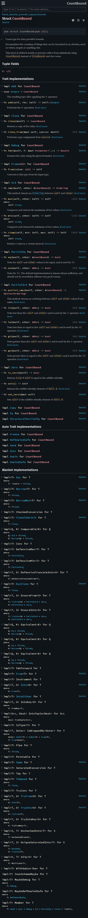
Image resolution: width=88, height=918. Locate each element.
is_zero (13, 372)
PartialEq (18, 251)
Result (65, 150)
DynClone (22, 584)
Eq (11, 413)
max (10, 198)
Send (13, 445)
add (10, 102)
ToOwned (21, 779)
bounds (42, 14)
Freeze (14, 434)
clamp (11, 232)
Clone (15, 115)
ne (9, 268)
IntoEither (24, 696)
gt (9, 336)
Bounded (16, 848)
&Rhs (35, 268)
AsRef (19, 737)
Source (5, 22)
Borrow (20, 489)
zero (11, 383)
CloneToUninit (26, 517)
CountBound (76, 3)
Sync (13, 451)
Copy (13, 407)
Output (15, 91)
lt (9, 307)
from (11, 169)
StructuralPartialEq (25, 418)
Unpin (14, 456)
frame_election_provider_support (19, 14)
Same (19, 762)
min (10, 215)
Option (8, 293)
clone (11, 121)
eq (9, 257)
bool (58, 257)
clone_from (15, 132)
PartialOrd (19, 284)
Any (18, 477)
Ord (13, 182)
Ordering (62, 188)
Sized (18, 205)
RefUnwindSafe (20, 439)
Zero (14, 367)
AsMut (31, 737)
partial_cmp (16, 290)
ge (9, 350)
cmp (10, 188)
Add (13, 86)
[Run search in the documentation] (44, 9)
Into (24, 685)
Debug (15, 145)
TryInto (16, 616)
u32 (43, 31)
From (14, 164)
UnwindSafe (18, 462)
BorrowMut (23, 500)
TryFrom (16, 601)
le (9, 322)
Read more (40, 107)
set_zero (13, 394)
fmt (10, 150)
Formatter (41, 150)
